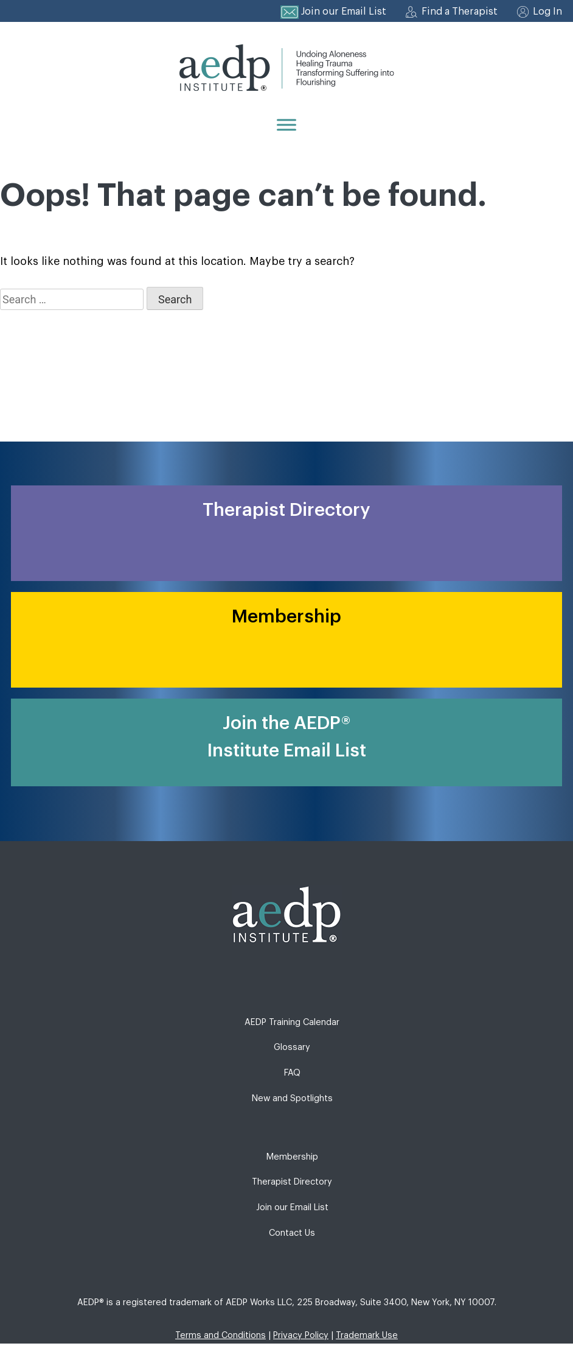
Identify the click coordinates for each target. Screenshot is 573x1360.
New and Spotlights (292, 1098)
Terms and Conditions (220, 1335)
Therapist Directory (292, 1181)
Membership (292, 1156)
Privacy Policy (300, 1335)
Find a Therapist (460, 11)
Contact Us (292, 1233)
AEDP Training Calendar (292, 1022)
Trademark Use (367, 1335)
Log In (547, 11)
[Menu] (286, 124)
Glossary (292, 1047)
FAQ (292, 1072)
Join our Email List (343, 11)
